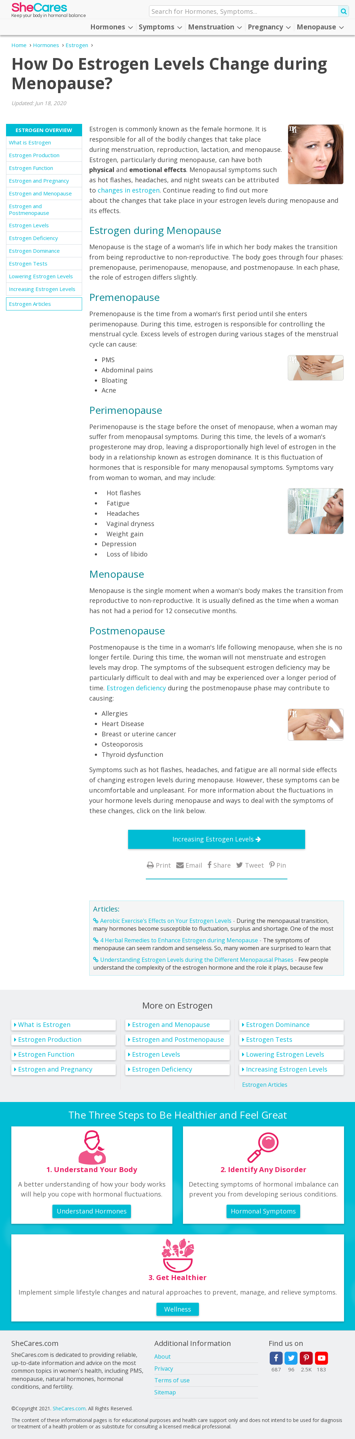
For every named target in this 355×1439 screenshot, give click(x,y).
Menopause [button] (320, 27)
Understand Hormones (92, 1211)
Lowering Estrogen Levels (41, 276)
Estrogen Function (31, 167)
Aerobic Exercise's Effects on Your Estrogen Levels (165, 921)
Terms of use (172, 1380)
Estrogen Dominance (34, 250)
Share (222, 865)
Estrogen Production (34, 155)
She (39, 9)
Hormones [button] (111, 27)
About (162, 1356)
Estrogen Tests (28, 263)
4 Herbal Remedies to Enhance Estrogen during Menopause (179, 940)
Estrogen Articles (30, 303)
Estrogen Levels (29, 225)
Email (193, 865)
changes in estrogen (129, 190)
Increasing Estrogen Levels (42, 288)
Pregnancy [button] (269, 27)
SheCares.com (69, 1408)
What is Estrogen (30, 142)
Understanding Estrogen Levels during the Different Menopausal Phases (196, 960)
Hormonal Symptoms (263, 1211)
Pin (281, 865)
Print (163, 865)
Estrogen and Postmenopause (29, 209)
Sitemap (165, 1392)
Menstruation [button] (215, 27)
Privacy (163, 1368)
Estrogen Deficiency (33, 237)
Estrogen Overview (44, 129)
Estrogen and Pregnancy (39, 180)
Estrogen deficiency (136, 688)
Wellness (177, 1309)
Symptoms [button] (160, 27)
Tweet (254, 865)
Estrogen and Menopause (40, 193)
